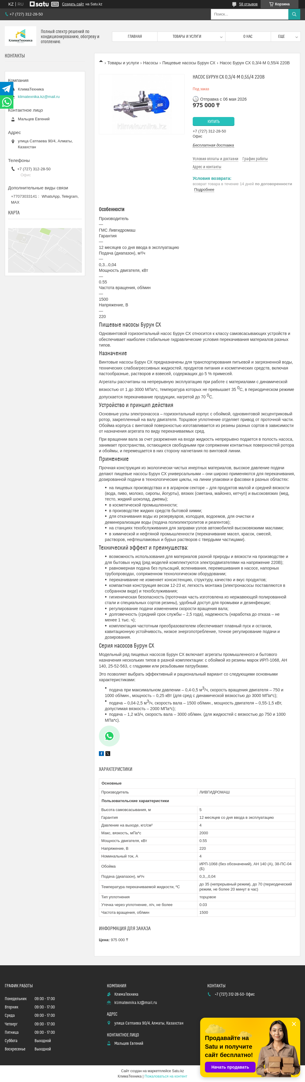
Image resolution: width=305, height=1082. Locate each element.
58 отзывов (248, 4)
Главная (135, 36)
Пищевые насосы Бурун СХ (188, 62)
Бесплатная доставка (213, 145)
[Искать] (294, 14)
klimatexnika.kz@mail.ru (39, 96)
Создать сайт (73, 4)
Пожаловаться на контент (165, 1076)
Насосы (150, 62)
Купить (214, 121)
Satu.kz (178, 1071)
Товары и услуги (187, 36)
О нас (248, 36)
